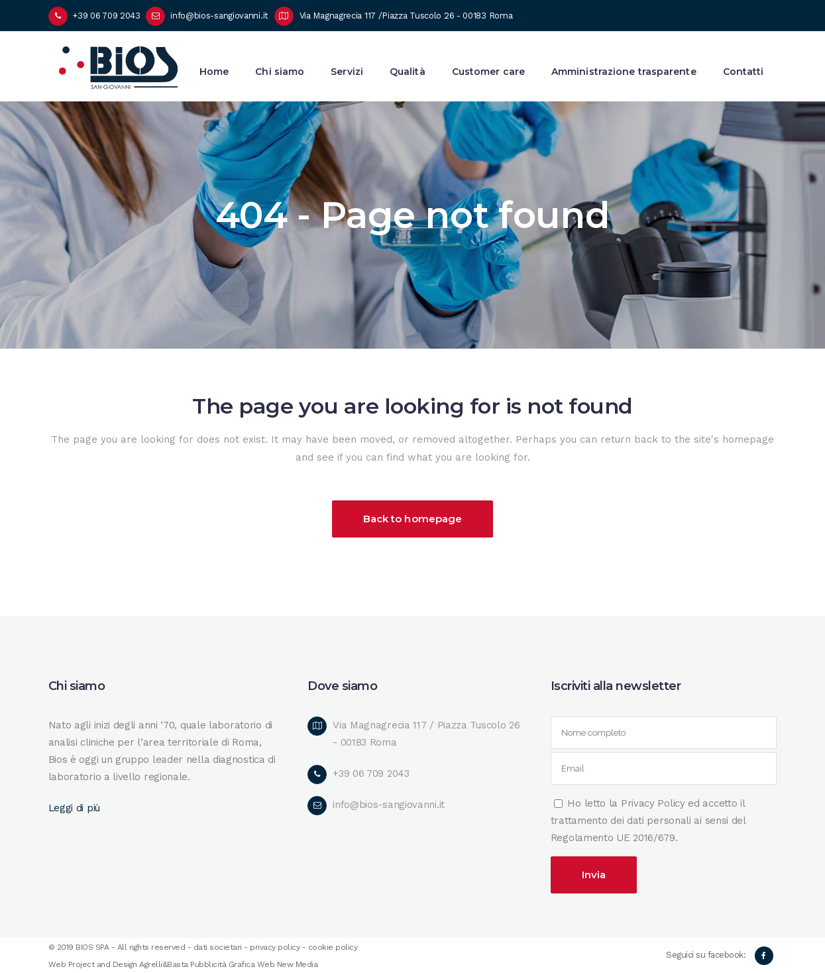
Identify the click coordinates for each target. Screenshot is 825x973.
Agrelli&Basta (163, 964)
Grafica (242, 964)
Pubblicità (208, 964)
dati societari (217, 947)
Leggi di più (74, 808)
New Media (297, 964)
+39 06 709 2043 (106, 16)
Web (266, 964)
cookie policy (333, 947)
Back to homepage (413, 518)
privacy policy (275, 947)
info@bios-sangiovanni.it (219, 16)
